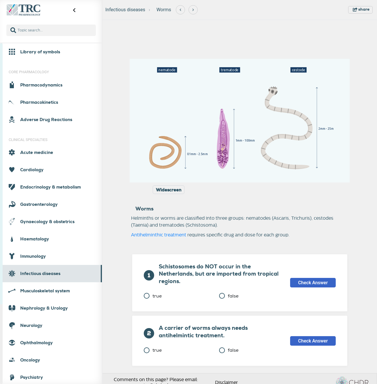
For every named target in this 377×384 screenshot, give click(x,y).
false (228, 296)
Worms (163, 9)
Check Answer (313, 282)
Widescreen (168, 190)
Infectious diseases (125, 9)
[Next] (193, 9)
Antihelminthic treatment (158, 235)
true (153, 296)
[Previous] (180, 9)
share (361, 9)
